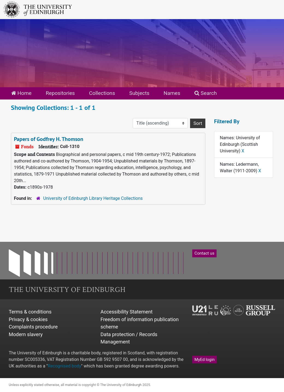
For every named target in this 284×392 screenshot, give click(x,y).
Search (205, 93)
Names (172, 93)
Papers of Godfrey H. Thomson (48, 139)
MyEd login (204, 359)
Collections (102, 93)
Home (21, 93)
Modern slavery (26, 334)
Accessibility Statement (126, 312)
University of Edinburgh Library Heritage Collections (93, 198)
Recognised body (64, 366)
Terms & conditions (30, 312)
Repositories (60, 93)
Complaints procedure (33, 327)
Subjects (139, 93)
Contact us (204, 253)
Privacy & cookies (28, 319)
